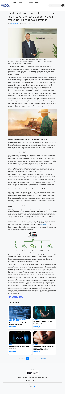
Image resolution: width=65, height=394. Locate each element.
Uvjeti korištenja (33, 377)
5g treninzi (30, 2)
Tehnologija (21, 2)
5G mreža (15, 297)
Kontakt (14, 8)
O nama (25, 377)
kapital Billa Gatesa (45, 224)
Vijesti (14, 2)
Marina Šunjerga (14, 23)
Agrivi (20, 297)
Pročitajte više (12, 326)
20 (38, 358)
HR (20, 8)
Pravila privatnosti (42, 377)
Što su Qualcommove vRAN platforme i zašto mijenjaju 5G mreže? (19, 323)
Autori (37, 2)
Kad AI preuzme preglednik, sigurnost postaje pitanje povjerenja (43, 322)
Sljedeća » (43, 358)
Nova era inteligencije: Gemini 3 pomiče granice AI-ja (19, 347)
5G (10, 297)
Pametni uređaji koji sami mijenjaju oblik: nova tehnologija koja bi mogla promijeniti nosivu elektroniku (43, 348)
